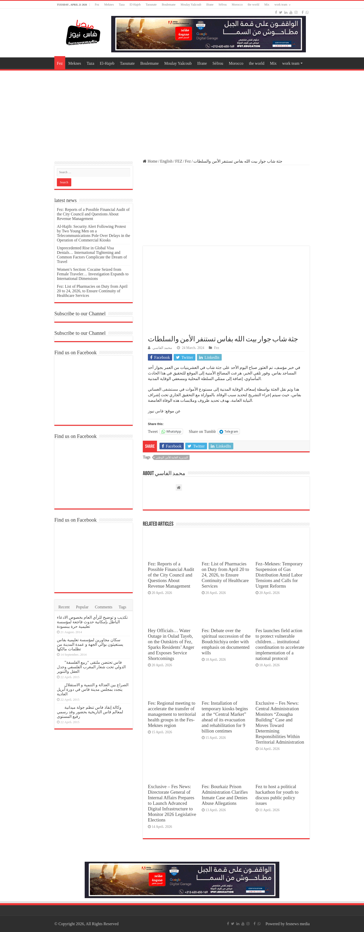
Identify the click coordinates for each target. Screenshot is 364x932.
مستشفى (170, 389)
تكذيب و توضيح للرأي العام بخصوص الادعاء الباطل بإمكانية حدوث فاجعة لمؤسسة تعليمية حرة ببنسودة (92, 622)
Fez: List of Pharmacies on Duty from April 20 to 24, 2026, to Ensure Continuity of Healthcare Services (225, 575)
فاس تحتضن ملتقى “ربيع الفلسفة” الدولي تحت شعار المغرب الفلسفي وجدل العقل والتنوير (91, 667)
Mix (266, 4)
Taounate (151, 4)
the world (253, 4)
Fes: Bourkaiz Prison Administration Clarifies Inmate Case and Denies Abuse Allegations (225, 795)
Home (150, 161)
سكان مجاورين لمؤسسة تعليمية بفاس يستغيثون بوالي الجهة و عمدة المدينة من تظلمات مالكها (90, 644)
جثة (219, 367)
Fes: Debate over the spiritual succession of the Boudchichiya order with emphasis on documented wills (226, 641)
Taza (121, 4)
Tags (122, 607)
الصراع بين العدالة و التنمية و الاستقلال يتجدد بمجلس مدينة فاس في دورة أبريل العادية (92, 689)
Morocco (237, 4)
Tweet (153, 431)
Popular (82, 607)
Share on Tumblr (202, 431)
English (166, 161)
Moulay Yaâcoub (191, 4)
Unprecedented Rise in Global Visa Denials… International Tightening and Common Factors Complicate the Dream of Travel (92, 255)
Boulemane (169, 4)
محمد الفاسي (162, 348)
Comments (103, 607)
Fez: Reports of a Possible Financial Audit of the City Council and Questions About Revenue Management (171, 575)
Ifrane (210, 4)
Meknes (109, 4)
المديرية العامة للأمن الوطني (172, 457)
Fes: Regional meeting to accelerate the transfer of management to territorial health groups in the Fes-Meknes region (172, 714)
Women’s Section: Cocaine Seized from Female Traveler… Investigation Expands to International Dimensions (93, 274)
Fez (97, 4)
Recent (64, 607)
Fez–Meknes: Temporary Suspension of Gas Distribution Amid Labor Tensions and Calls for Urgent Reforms (279, 575)
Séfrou (223, 4)
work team (281, 4)
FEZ (178, 161)
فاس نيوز (156, 411)
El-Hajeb (135, 4)
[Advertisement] (182, 112)
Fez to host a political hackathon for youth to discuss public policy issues (277, 795)
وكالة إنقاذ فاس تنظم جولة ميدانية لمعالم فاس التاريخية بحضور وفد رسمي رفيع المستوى (90, 712)
